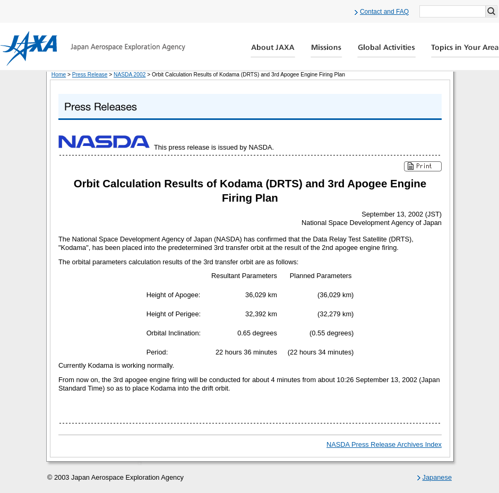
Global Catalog (465, 51)
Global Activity (386, 51)
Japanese (437, 477)
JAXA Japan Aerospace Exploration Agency (92, 48)
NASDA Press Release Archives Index (384, 444)
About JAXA (273, 51)
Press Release (90, 74)
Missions (326, 51)
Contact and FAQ (384, 11)
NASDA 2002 (129, 74)
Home (58, 74)
